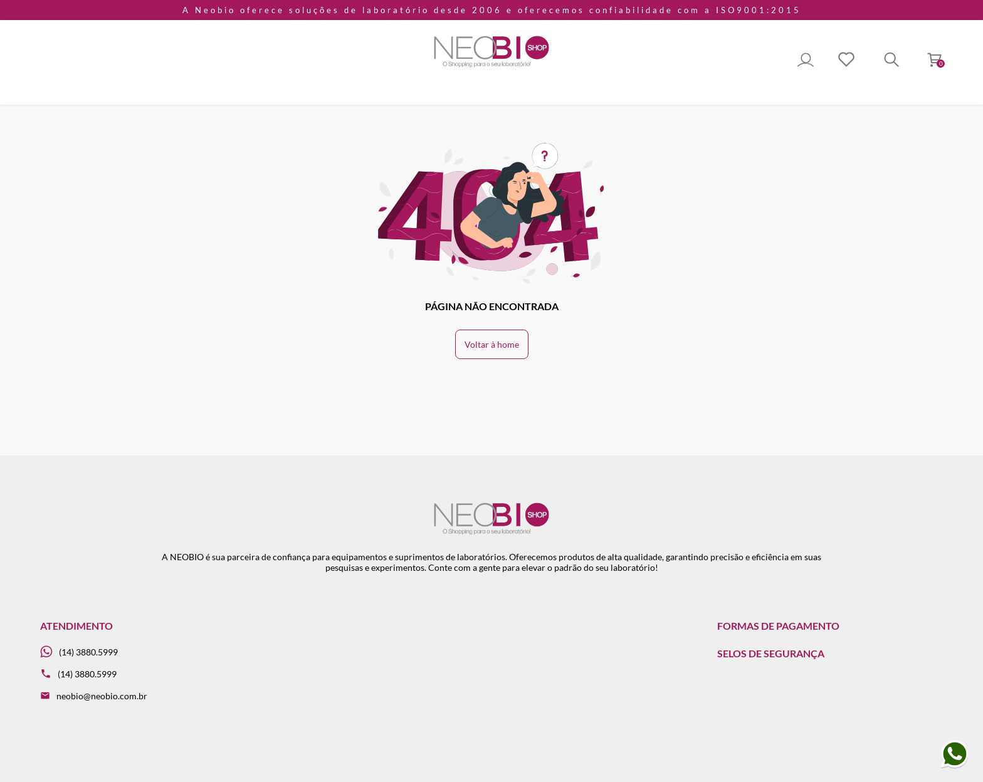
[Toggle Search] (891, 60)
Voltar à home (492, 344)
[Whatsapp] (153, 652)
